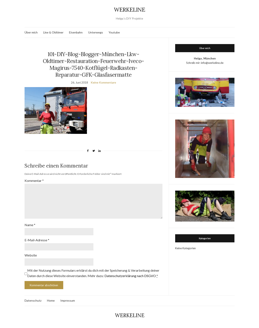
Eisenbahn (76, 32)
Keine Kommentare (103, 82)
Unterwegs (95, 32)
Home (51, 300)
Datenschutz (33, 300)
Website (31, 255)
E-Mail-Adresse (37, 240)
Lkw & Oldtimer (53, 32)
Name (30, 225)
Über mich (31, 32)
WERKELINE (129, 9)
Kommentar (34, 180)
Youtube (114, 32)
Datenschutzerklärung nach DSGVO (130, 276)
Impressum (67, 300)
